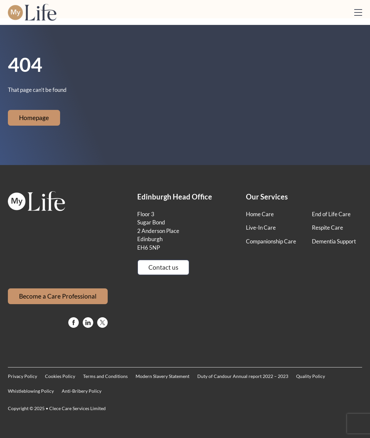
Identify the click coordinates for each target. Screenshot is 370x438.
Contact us (163, 267)
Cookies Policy (60, 376)
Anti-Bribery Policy (81, 391)
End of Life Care (331, 214)
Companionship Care (271, 241)
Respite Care (327, 227)
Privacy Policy (22, 376)
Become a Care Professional (58, 296)
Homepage (34, 117)
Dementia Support (334, 241)
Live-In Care (261, 227)
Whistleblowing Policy (31, 391)
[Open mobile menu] (358, 12)
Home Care (260, 214)
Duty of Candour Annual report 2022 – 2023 (242, 376)
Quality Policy (310, 376)
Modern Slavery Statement (162, 376)
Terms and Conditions (105, 376)
